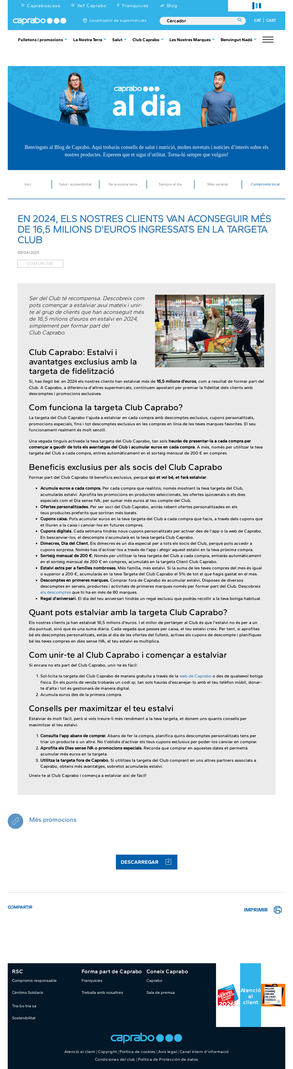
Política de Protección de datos (168, 1059)
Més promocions (53, 819)
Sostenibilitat (23, 1018)
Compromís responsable (34, 980)
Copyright (107, 1051)
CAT (257, 20)
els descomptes (55, 592)
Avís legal (167, 1051)
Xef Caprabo (91, 5)
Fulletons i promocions (40, 39)
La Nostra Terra (87, 39)
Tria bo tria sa (24, 1006)
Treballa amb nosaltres (102, 992)
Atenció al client (250, 996)
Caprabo (154, 980)
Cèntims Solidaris (27, 992)
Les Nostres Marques (190, 39)
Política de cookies (138, 1051)
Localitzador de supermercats (118, 20)
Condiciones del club (115, 1059)
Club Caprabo (145, 39)
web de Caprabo (195, 676)
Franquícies (135, 5)
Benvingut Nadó (236, 39)
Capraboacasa (43, 5)
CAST (271, 20)
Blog (172, 5)
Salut (117, 39)
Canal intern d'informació (204, 1051)
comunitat (40, 263)
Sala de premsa (160, 992)
